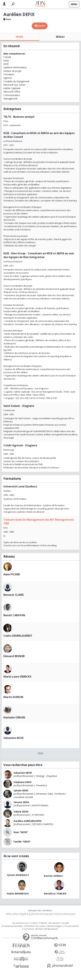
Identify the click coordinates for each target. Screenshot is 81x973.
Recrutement (54, 923)
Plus (40, 753)
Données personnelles (13, 926)
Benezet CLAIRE (13, 595)
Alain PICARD (11, 574)
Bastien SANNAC (53, 875)
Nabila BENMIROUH (17, 893)
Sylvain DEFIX (21, 790)
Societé (65, 923)
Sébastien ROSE (13, 738)
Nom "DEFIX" (21, 832)
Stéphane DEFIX (22, 782)
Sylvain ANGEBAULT (18, 875)
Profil (19, 36)
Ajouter (41, 25)
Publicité (43, 923)
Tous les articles (71, 926)
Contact (34, 923)
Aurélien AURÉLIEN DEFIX (27, 821)
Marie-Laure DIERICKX (17, 676)
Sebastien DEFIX (23, 772)
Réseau (60, 36)
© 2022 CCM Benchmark (47, 929)
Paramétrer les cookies (35, 926)
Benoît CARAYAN (14, 615)
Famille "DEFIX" (22, 841)
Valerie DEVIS (21, 811)
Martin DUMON (13, 697)
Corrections (28, 929)
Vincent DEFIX (21, 802)
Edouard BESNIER (14, 656)
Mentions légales (54, 926)
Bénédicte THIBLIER (55, 893)
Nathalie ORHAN (14, 717)
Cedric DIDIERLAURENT (17, 636)
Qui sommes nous (20, 923)
